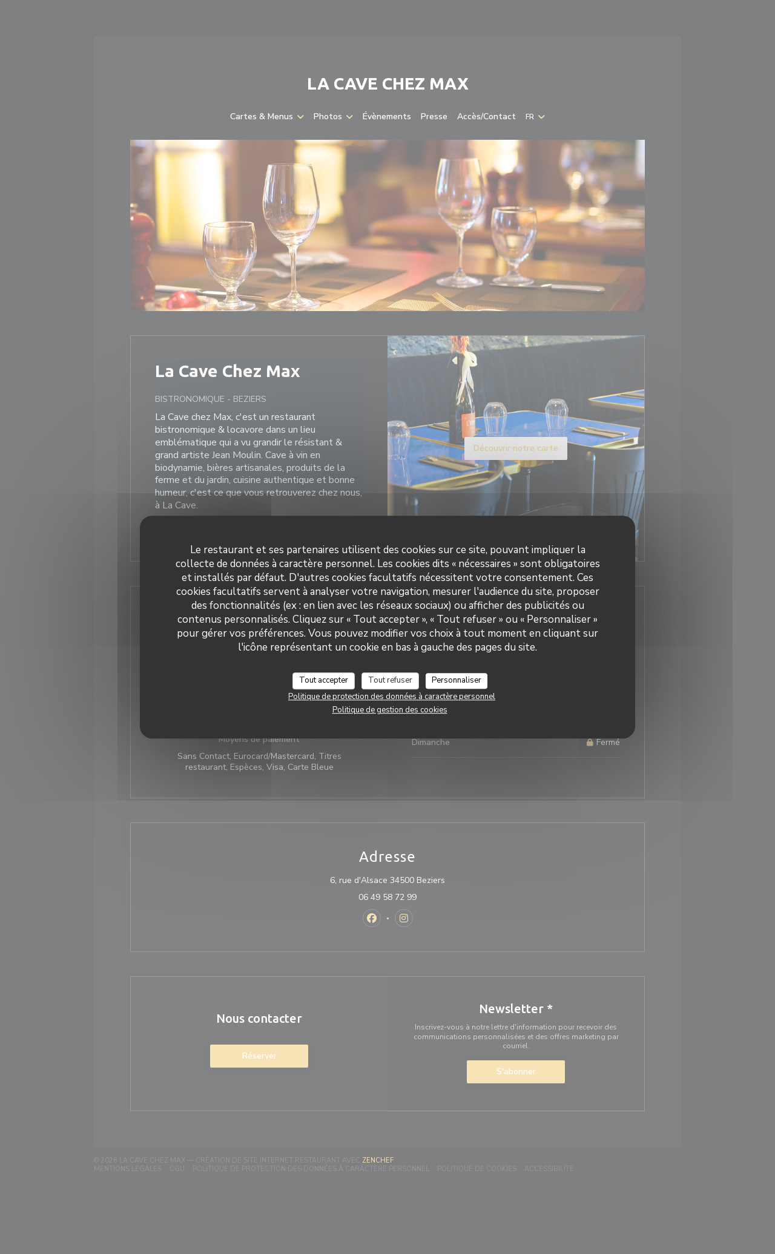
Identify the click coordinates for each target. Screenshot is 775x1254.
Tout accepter (323, 680)
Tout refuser (390, 680)
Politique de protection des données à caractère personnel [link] (391, 696)
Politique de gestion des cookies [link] (389, 709)
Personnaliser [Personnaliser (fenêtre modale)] (456, 680)
